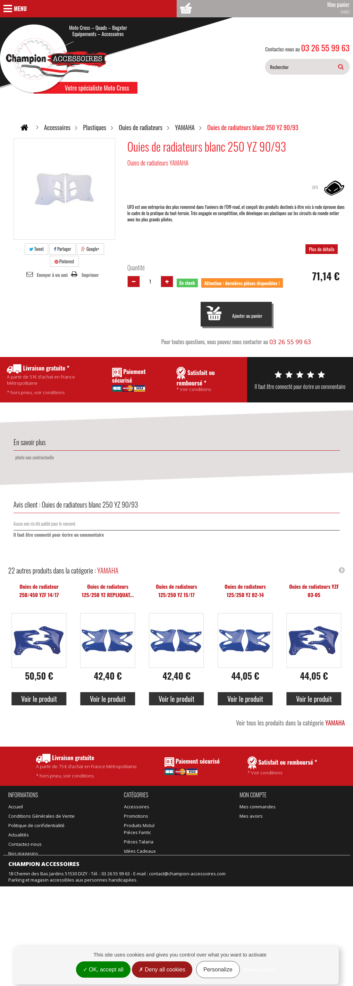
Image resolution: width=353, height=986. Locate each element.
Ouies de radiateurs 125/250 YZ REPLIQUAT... (108, 590)
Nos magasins (23, 853)
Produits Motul (139, 825)
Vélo (168, 835)
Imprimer (90, 274)
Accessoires (136, 807)
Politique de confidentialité (36, 825)
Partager (62, 248)
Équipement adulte (144, 835)
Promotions (20, 866)
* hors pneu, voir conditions (86, 766)
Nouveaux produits (28, 875)
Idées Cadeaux (180, 825)
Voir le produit (39, 699)
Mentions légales (26, 903)
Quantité (136, 267)
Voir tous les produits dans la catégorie (290, 723)
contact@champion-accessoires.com (187, 940)
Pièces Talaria (178, 816)
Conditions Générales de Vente (41, 816)
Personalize (218, 969)
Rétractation (21, 894)
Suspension (136, 853)
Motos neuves (179, 844)
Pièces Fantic (177, 807)
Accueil (15, 807)
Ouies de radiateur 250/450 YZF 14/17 (39, 590)
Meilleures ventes (27, 885)
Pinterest (64, 261)
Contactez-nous (25, 844)
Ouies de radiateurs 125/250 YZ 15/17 (176, 590)
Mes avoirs (251, 816)
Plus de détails (322, 249)
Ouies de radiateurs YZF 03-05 (314, 590)
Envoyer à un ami (52, 274)
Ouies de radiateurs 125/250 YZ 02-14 (245, 590)
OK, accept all (103, 969)
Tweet (36, 248)
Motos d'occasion (182, 853)
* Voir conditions (282, 766)
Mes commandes (257, 807)
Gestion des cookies (29, 913)
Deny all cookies (162, 969)
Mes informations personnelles (272, 835)
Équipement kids (141, 844)
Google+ (90, 248)
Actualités (18, 835)
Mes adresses (254, 825)
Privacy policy (259, 969)
